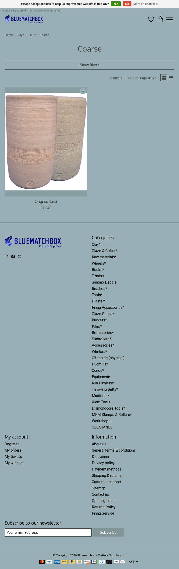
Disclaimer (100, 456)
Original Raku (46, 201)
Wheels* (99, 263)
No (127, 4)
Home (9, 35)
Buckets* (99, 320)
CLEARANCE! (103, 427)
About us (99, 444)
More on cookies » (146, 4)
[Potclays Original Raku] (46, 142)
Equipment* (101, 377)
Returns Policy (104, 507)
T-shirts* (99, 276)
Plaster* (98, 301)
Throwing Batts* (105, 389)
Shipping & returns (107, 475)
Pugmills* (100, 364)
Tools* (97, 295)
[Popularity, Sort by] (149, 78)
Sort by (133, 78)
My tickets (13, 456)
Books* (98, 269)
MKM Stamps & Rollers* (112, 414)
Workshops (101, 421)
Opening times (104, 501)
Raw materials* (104, 257)
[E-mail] (48, 532)
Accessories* (103, 345)
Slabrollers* (101, 339)
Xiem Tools (101, 402)
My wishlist (14, 463)
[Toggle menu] (169, 19)
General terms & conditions (114, 450)
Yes (115, 4)
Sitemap (98, 488)
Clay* (20, 35)
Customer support (106, 482)
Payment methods (107, 469)
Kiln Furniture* (103, 383)
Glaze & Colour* (104, 251)
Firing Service (103, 513)
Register (12, 444)
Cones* (98, 370)
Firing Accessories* (108, 307)
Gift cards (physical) (108, 358)
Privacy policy (103, 463)
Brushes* (99, 288)
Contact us (100, 494)
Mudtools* (100, 395)
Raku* (32, 35)
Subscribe (108, 532)
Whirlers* (99, 351)
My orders (13, 450)
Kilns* (97, 326)
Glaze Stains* (103, 314)
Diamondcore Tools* (108, 408)
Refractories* (103, 332)
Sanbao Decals (104, 282)
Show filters (89, 65)
